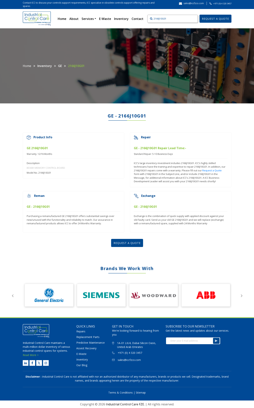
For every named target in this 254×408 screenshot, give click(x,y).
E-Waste (105, 19)
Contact (137, 19)
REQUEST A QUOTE (215, 18)
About (74, 19)
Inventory (121, 19)
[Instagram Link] (46, 363)
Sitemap (141, 392)
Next (242, 295)
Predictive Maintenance (90, 342)
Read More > (31, 355)
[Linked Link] (25, 363)
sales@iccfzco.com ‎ (193, 3)
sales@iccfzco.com (129, 360)
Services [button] (88, 19)
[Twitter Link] (39, 363)
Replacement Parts (87, 337)
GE (60, 66)
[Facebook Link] (32, 363)
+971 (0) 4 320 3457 (222, 3)
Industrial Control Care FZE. (125, 404)
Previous (13, 295)
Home (63, 18)
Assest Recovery (86, 348)
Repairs (80, 331)
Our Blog (81, 365)
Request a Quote (212, 170)
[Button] (150, 19)
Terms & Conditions (120, 392)
